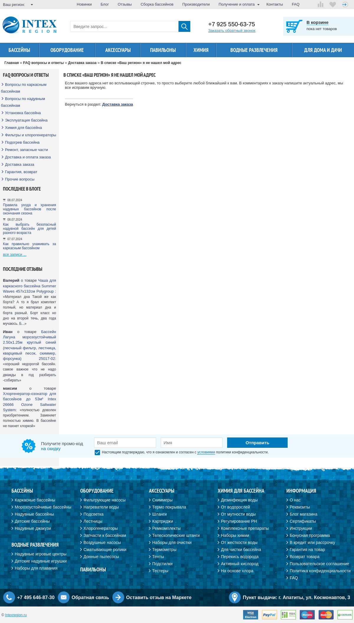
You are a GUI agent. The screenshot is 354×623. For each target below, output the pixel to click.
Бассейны (19, 50)
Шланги (159, 514)
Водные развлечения (254, 50)
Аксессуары (118, 50)
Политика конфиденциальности (320, 570)
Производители (196, 4)
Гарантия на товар (307, 549)
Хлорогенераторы (100, 528)
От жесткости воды (239, 542)
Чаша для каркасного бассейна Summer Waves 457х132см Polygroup (29, 285)
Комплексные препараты (245, 528)
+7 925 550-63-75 (231, 24)
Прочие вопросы (20, 179)
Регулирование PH (239, 521)
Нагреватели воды (101, 507)
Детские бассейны (32, 521)
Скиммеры (162, 500)
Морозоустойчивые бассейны (43, 507)
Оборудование (67, 50)
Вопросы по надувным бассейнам (23, 102)
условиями (206, 452)
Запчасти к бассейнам (104, 535)
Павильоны (163, 50)
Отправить (257, 442)
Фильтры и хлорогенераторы (30, 135)
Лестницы (92, 521)
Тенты (158, 556)
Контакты (274, 4)
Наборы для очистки (171, 542)
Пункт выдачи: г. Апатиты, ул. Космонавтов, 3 (296, 597)
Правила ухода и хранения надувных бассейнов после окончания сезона (29, 209)
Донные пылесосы (101, 556)
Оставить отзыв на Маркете (159, 597)
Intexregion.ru (16, 615)
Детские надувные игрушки (41, 561)
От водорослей (235, 507)
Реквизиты (300, 507)
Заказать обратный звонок (231, 30)
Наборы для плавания (36, 568)
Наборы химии (235, 535)
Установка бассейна (23, 113)
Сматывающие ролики (104, 549)
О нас (295, 500)
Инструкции (301, 528)
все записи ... (15, 254)
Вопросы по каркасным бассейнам (23, 88)
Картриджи (162, 521)
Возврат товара (304, 556)
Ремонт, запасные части (26, 149)
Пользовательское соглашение (319, 563)
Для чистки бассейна (241, 549)
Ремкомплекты (166, 528)
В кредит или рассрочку (312, 542)
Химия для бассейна (23, 127)
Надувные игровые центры (40, 554)
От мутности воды (238, 514)
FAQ (295, 4)
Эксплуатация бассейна (26, 120)
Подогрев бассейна (22, 142)
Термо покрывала (169, 507)
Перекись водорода (239, 556)
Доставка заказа (19, 164)
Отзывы (125, 4)
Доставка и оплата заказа (28, 157)
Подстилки (162, 563)
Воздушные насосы (102, 542)
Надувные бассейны (34, 514)
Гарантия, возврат (21, 172)
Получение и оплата (237, 4)
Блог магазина (303, 514)
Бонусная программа (310, 535)
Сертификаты (303, 521)
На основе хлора (237, 570)
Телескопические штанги (176, 535)
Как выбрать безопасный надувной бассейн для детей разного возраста (29, 228)
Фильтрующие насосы (104, 500)
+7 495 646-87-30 (36, 597)
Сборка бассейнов (157, 4)
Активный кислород (239, 563)
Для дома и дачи (323, 50)
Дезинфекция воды (239, 500)
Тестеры (160, 570)
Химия (201, 50)
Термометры (164, 549)
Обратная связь (90, 597)
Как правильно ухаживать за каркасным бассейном (29, 246)
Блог (105, 4)
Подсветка (93, 514)
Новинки (84, 4)
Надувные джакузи (33, 528)
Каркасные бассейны (35, 500)
